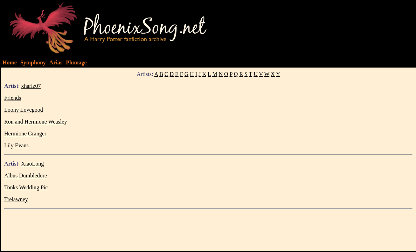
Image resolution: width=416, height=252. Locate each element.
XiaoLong (32, 164)
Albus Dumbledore (25, 175)
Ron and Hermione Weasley (35, 122)
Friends (12, 98)
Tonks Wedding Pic (26, 187)
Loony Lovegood (23, 110)
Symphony (33, 62)
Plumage (76, 62)
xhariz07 (31, 86)
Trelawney (16, 199)
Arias (55, 62)
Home (9, 62)
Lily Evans (16, 145)
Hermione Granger (25, 133)
